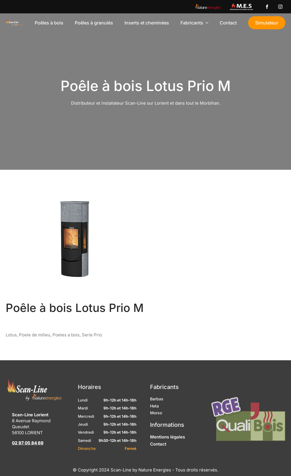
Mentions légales (167, 447)
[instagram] (280, 7)
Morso (156, 423)
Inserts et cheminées (146, 23)
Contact (228, 23)
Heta (154, 416)
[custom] (267, 7)
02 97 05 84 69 (27, 453)
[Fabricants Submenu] (208, 23)
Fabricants (191, 23)
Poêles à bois (49, 23)
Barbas (156, 409)
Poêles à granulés (94, 23)
